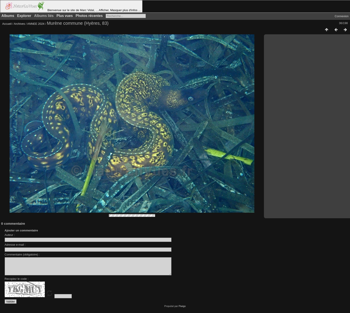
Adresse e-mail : (15, 244)
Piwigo (182, 309)
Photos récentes (89, 16)
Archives (19, 23)
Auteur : (10, 235)
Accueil (7, 23)
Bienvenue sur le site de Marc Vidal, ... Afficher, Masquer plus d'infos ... (71, 6)
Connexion (341, 16)
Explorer (24, 16)
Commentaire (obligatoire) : (22, 254)
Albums (8, 16)
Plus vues (65, 16)
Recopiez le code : (17, 282)
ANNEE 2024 (35, 23)
